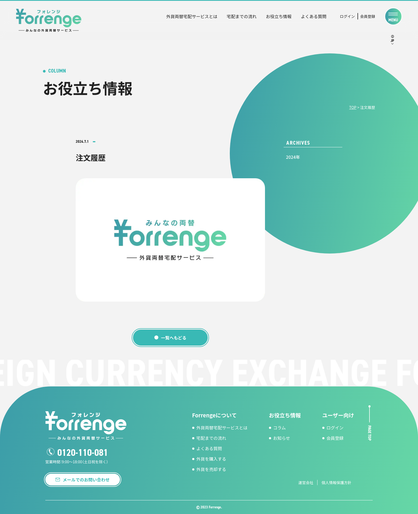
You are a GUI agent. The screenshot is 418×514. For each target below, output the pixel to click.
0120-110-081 (82, 452)
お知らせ (281, 438)
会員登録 (367, 16)
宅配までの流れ (241, 16)
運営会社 (305, 482)
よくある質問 (313, 16)
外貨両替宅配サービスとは (191, 16)
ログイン (347, 16)
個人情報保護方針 (336, 482)
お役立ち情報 (278, 16)
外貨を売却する (211, 469)
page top (369, 432)
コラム (279, 427)
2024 (291, 157)
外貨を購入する (211, 459)
